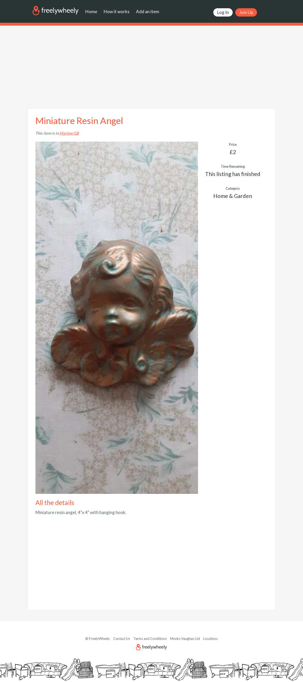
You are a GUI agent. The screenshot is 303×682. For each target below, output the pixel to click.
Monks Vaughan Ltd (185, 639)
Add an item (147, 11)
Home (91, 11)
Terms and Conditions (150, 639)
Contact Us (121, 639)
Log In (223, 12)
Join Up (246, 12)
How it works (117, 11)
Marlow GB (69, 133)
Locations (210, 639)
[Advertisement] (151, 67)
